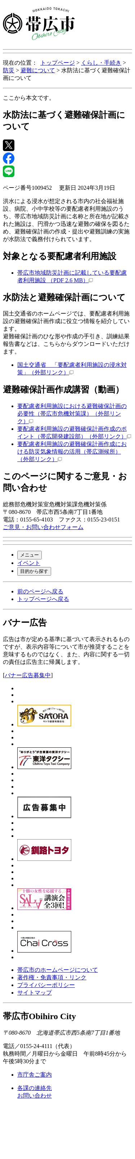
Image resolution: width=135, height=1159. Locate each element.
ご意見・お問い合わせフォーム (43, 527)
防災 (8, 70)
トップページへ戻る (43, 599)
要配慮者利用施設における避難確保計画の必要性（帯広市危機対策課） (72, 413)
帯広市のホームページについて (57, 970)
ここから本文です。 (29, 98)
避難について (38, 70)
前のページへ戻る (40, 591)
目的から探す (34, 571)
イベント (28, 563)
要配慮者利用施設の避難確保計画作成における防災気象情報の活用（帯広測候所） (72, 451)
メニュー (29, 555)
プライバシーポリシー (46, 985)
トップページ (57, 63)
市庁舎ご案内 (34, 1075)
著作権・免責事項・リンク (51, 977)
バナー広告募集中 (28, 675)
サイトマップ (34, 993)
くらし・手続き (101, 63)
